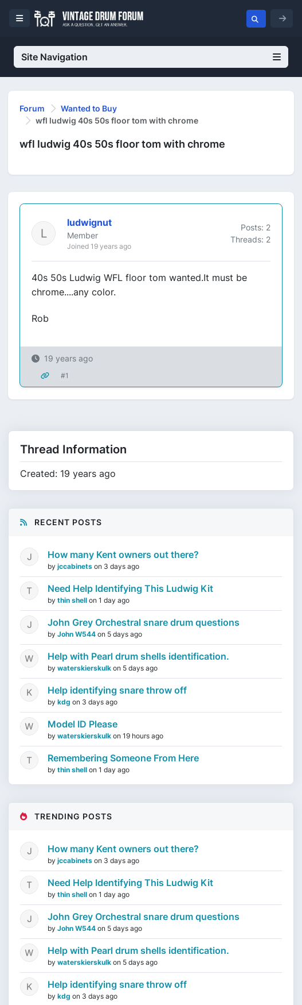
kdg (64, 702)
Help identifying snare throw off (117, 690)
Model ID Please (82, 724)
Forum (32, 108)
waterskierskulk (85, 668)
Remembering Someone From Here (123, 758)
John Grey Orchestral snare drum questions (144, 622)
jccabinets (75, 566)
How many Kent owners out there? (123, 554)
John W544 (77, 634)
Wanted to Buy (89, 108)
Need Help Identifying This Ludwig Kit (130, 588)
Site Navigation (151, 57)
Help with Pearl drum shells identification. (138, 656)
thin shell (73, 600)
